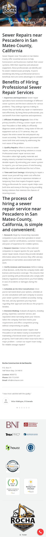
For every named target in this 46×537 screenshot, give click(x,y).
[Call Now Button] (40, 532)
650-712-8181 (14, 377)
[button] (17, 407)
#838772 (13, 374)
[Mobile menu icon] (41, 9)
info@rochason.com (15, 380)
